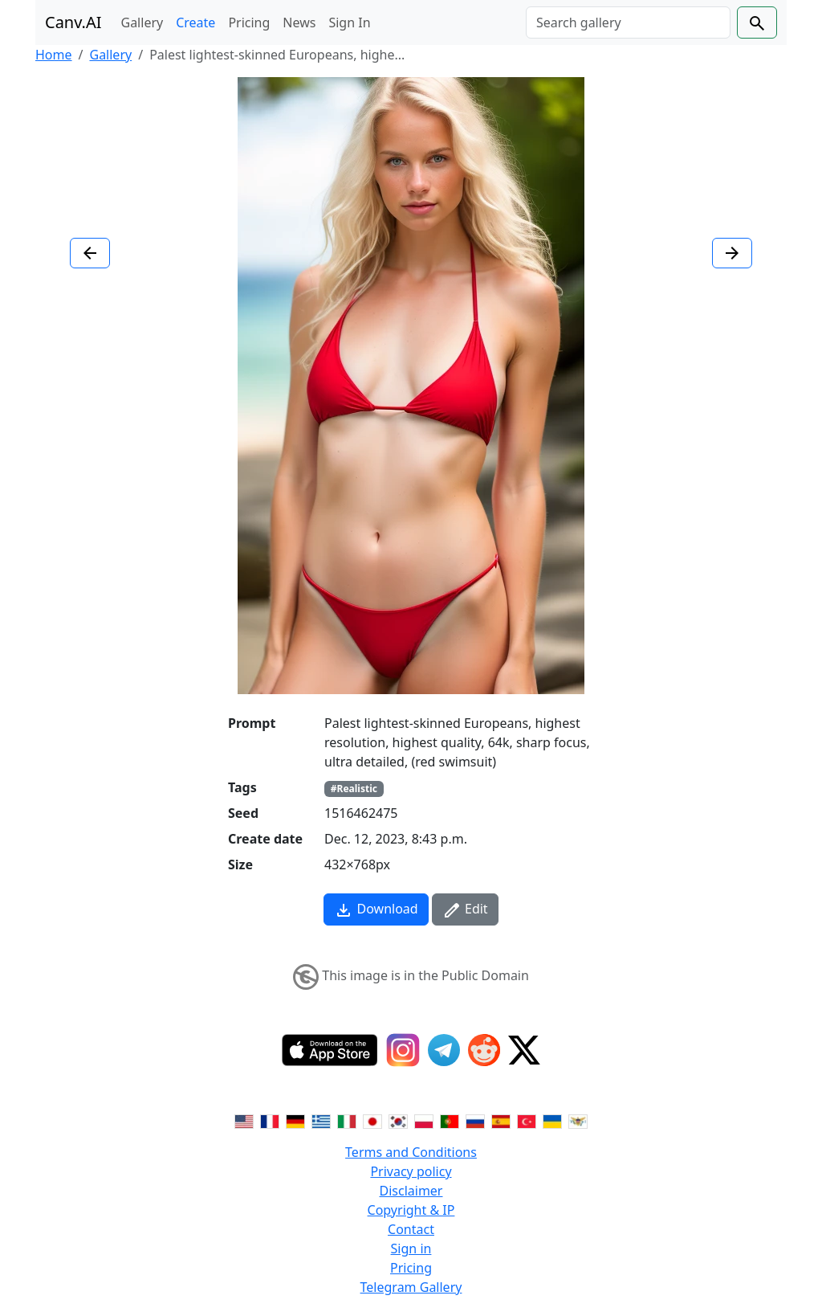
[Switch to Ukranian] (552, 1120)
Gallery (142, 22)
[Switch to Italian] (346, 1120)
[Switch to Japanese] (372, 1120)
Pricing (249, 22)
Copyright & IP (411, 1210)
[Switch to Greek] (321, 1120)
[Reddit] (484, 1050)
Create (195, 22)
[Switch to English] (244, 1120)
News (299, 22)
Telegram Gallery (411, 1287)
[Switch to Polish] (423, 1120)
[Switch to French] (269, 1120)
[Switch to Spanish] (501, 1120)
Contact (411, 1229)
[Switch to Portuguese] (449, 1120)
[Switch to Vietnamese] (578, 1120)
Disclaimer (411, 1191)
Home (53, 54)
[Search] (628, 22)
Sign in (411, 1248)
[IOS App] (330, 1050)
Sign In (349, 22)
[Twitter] (524, 1050)
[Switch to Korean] (398, 1120)
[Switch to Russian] (475, 1120)
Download (375, 910)
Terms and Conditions (411, 1152)
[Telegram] (444, 1050)
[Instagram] (403, 1050)
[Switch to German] (295, 1120)
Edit (465, 910)
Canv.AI (73, 22)
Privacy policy (410, 1171)
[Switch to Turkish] (526, 1120)
